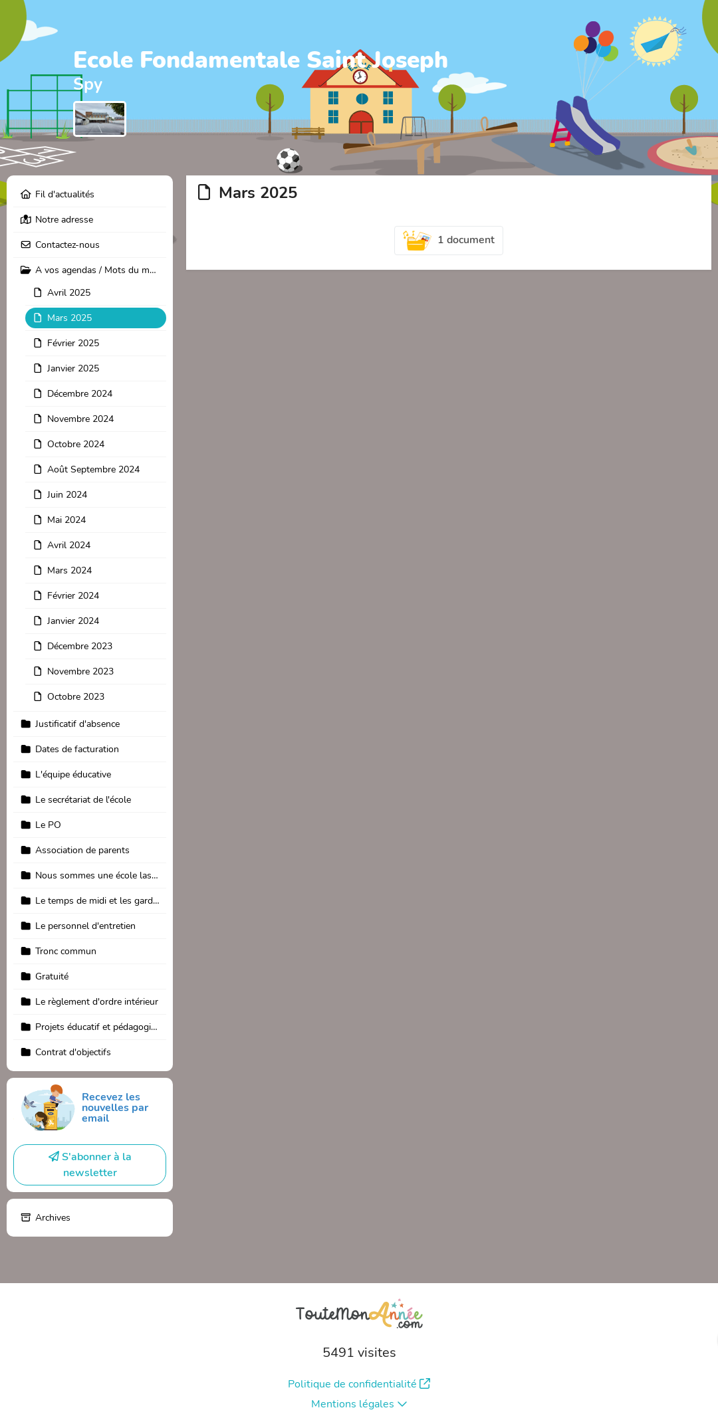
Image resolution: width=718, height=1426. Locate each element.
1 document (449, 241)
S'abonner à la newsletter (90, 1165)
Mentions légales (359, 1404)
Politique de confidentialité (359, 1384)
